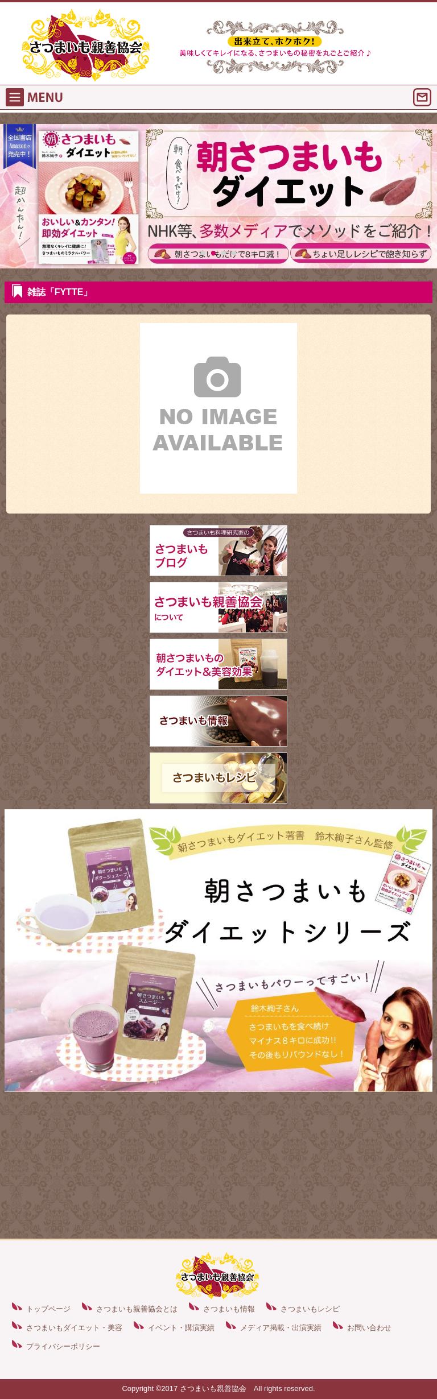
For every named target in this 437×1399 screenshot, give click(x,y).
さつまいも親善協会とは (137, 1309)
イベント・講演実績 (181, 1327)
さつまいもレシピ (310, 1309)
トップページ (48, 1309)
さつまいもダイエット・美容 (74, 1327)
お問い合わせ (369, 1327)
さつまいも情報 (229, 1309)
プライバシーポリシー (63, 1346)
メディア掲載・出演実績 (280, 1327)
